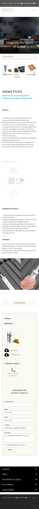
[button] (3, 14)
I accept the (16, 445)
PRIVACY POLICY (20, 445)
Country (7, 425)
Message (7, 433)
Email (6, 417)
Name (6, 409)
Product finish (8, 401)
